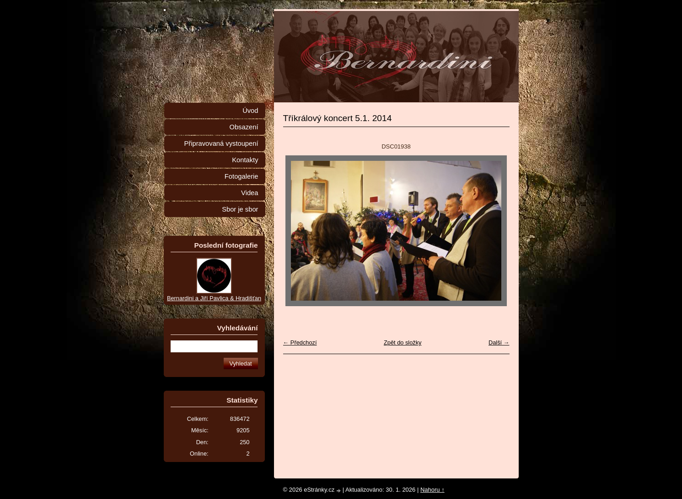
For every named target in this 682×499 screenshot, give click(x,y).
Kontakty (245, 160)
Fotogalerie (241, 176)
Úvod (250, 110)
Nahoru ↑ (432, 489)
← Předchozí (300, 342)
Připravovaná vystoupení (221, 143)
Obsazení (243, 127)
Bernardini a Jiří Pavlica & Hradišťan (214, 298)
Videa (249, 192)
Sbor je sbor (240, 209)
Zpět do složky (403, 342)
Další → (499, 342)
